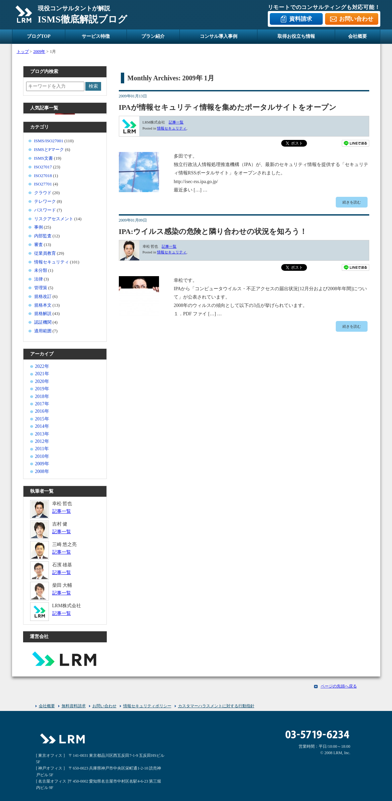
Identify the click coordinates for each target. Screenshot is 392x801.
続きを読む (351, 202)
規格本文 (43, 305)
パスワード (45, 210)
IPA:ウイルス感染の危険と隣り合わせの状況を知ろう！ (213, 231)
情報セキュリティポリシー (147, 706)
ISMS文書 (43, 158)
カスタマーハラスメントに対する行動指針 (216, 706)
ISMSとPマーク (49, 149)
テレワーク (45, 201)
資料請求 (300, 19)
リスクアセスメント (53, 218)
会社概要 (357, 36)
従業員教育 (45, 253)
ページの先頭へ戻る (339, 686)
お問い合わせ (356, 19)
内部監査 (43, 235)
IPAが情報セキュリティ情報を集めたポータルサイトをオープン (227, 107)
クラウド (43, 192)
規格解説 (43, 313)
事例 (38, 227)
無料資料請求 (74, 706)
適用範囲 (43, 330)
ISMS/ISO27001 (48, 140)
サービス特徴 (96, 36)
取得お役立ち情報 (296, 36)
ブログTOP (39, 36)
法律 (38, 279)
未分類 (40, 270)
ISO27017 (43, 166)
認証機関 (43, 322)
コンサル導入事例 (218, 36)
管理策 (40, 287)
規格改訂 (43, 296)
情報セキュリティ (171, 128)
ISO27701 (43, 183)
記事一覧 (176, 122)
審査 (38, 244)
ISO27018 (43, 175)
